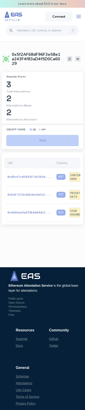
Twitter (53, 345)
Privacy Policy (26, 403)
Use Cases (23, 390)
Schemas (22, 376)
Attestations (24, 383)
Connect (58, 16)
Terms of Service (27, 396)
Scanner (22, 339)
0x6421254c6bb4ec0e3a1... (29, 194)
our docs (60, 4)
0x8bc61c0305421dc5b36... (29, 177)
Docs (19, 345)
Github (53, 339)
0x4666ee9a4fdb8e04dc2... (29, 212)
